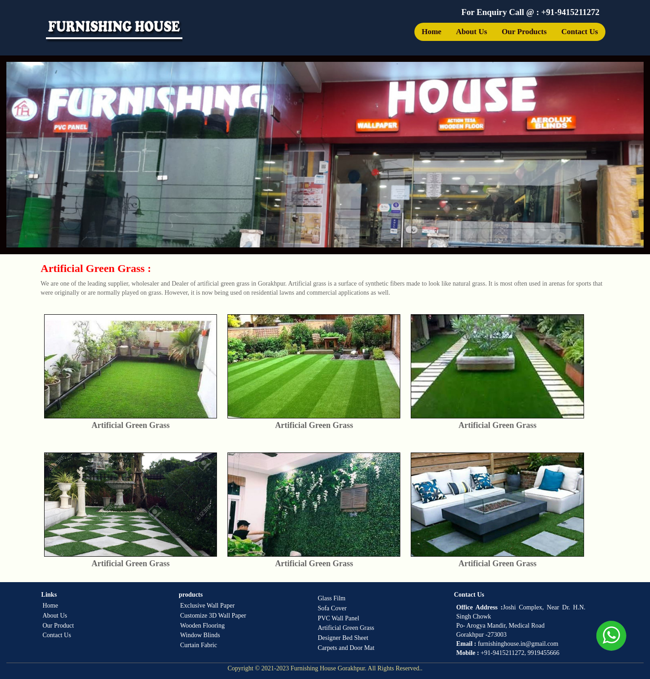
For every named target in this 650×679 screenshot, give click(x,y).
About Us (471, 31)
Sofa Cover (331, 608)
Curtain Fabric (198, 645)
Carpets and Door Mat (345, 647)
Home (431, 31)
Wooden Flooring (202, 625)
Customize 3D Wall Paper (213, 615)
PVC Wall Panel (338, 618)
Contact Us (579, 31)
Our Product (58, 625)
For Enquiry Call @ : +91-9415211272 (530, 12)
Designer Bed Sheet (342, 637)
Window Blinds (200, 635)
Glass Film (331, 598)
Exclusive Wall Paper (207, 605)
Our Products (524, 31)
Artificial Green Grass (345, 627)
